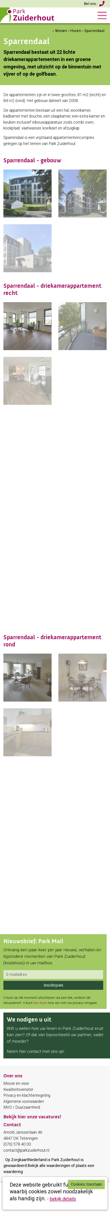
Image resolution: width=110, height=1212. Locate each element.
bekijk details (63, 1198)
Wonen (61, 30)
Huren (75, 30)
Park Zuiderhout (65, 1160)
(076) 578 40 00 (102, 5)
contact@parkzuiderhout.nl (26, 1150)
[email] (53, 974)
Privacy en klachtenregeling (26, 1095)
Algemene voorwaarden (23, 1101)
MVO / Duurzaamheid (21, 1107)
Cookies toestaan (86, 1184)
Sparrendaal (94, 30)
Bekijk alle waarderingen (49, 1165)
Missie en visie (16, 1083)
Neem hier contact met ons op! (35, 1051)
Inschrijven (53, 985)
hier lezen (40, 1003)
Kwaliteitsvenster (18, 1089)
